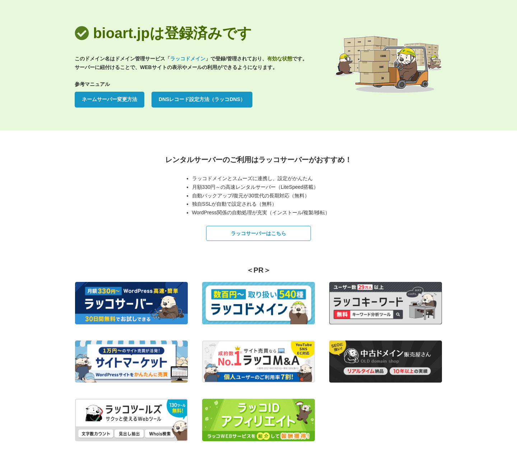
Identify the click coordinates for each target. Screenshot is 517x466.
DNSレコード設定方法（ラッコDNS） (202, 99)
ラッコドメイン (187, 58)
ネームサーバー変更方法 (109, 99)
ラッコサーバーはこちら (258, 233)
